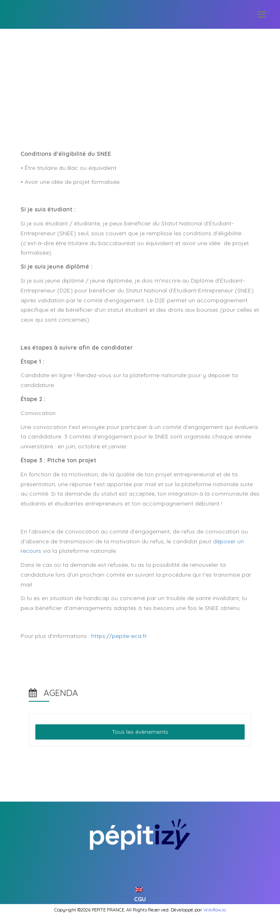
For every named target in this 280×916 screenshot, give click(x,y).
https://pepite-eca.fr (119, 636)
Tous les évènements (140, 731)
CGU (140, 899)
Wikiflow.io (215, 910)
